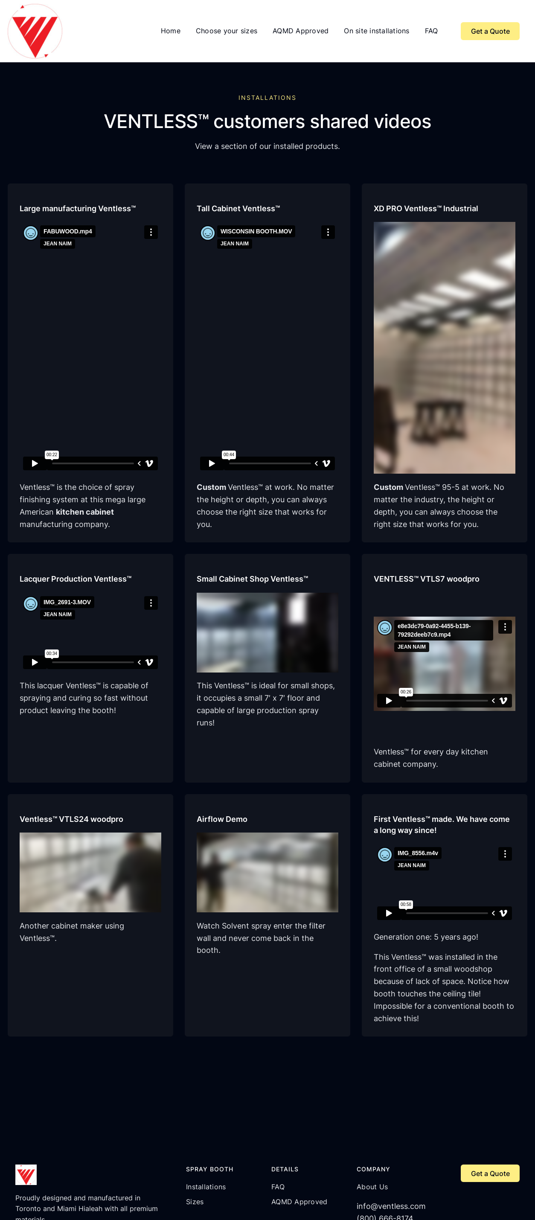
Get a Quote (490, 31)
